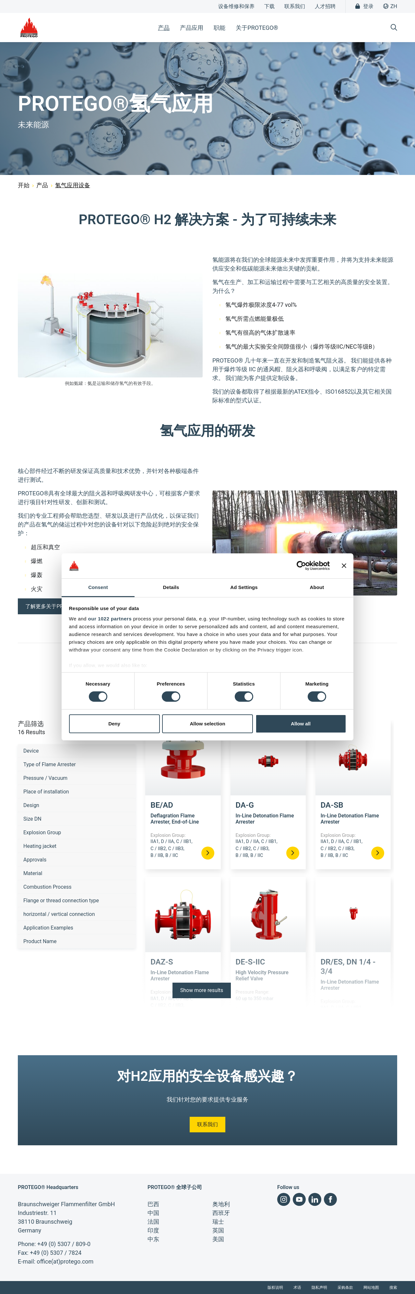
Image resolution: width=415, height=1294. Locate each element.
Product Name (40, 941)
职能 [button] (219, 27)
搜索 (393, 1287)
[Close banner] (344, 565)
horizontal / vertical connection (59, 914)
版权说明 (275, 1287)
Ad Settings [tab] (243, 587)
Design (31, 805)
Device (31, 751)
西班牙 (221, 1212)
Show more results (201, 990)
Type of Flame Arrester (49, 764)
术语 (297, 1287)
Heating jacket (39, 846)
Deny (114, 723)
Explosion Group (42, 832)
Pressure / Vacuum (45, 778)
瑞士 (218, 1221)
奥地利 (221, 1204)
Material (32, 873)
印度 (153, 1230)
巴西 (153, 1204)
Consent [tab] (98, 587)
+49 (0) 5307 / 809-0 (63, 1244)
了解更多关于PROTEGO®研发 (59, 606)
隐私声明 (319, 1287)
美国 (218, 1239)
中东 (153, 1239)
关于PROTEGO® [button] (257, 27)
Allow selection (207, 723)
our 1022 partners (110, 618)
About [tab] (317, 587)
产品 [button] (164, 27)
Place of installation (46, 792)
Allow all (301, 723)
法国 (153, 1221)
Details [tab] (171, 587)
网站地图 (371, 1287)
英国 (218, 1230)
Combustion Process (47, 887)
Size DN (32, 819)
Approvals (34, 860)
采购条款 (345, 1287)
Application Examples (48, 928)
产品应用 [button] (191, 27)
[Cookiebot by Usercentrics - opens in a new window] (301, 566)
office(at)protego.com (65, 1261)
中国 (153, 1212)
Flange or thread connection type (61, 900)
